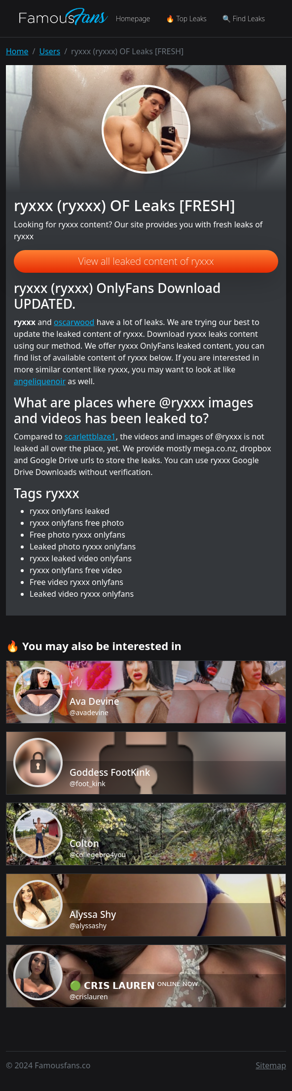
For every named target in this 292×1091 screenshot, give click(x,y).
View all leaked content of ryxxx (146, 261)
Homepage (133, 18)
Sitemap (271, 1065)
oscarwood (74, 322)
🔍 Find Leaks (243, 18)
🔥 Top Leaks (186, 18)
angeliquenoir (40, 381)
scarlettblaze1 (90, 436)
